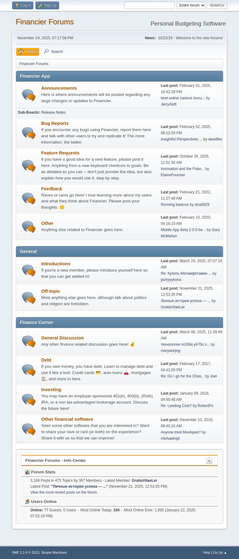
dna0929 (202, 204)
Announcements (59, 88)
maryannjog (170, 350)
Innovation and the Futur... (182, 169)
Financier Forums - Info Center (55, 460)
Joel (213, 376)
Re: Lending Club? (176, 406)
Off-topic (50, 291)
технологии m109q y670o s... (185, 344)
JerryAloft (169, 104)
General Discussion (62, 337)
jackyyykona (171, 279)
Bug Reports (54, 123)
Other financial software (67, 419)
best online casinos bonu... (183, 98)
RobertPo (205, 406)
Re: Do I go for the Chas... (182, 376)
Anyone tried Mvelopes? (181, 432)
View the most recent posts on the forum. (64, 492)
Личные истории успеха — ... (186, 301)
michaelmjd (170, 438)
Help (206, 552)
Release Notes (53, 112)
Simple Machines (54, 552)
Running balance (175, 204)
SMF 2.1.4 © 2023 (25, 552)
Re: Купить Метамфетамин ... (186, 273)
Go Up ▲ (220, 552)
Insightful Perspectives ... (181, 139)
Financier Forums (45, 21)
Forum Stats (40, 472)
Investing (51, 389)
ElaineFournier (173, 175)
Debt (46, 360)
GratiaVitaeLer (173, 307)
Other (47, 223)
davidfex (215, 139)
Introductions (55, 263)
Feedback (51, 188)
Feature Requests (60, 152)
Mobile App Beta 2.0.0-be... (183, 230)
